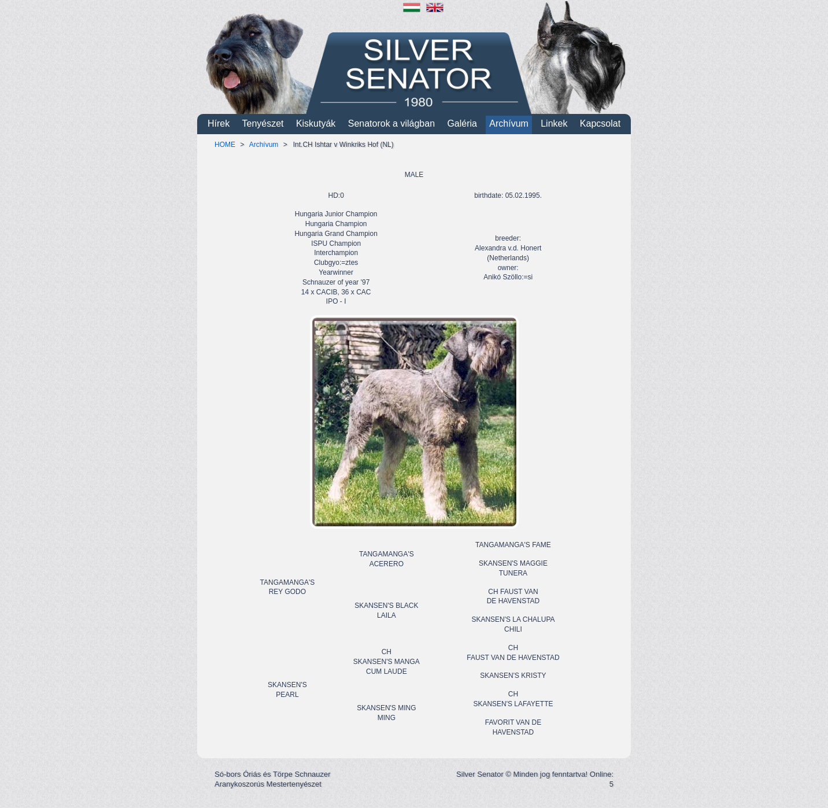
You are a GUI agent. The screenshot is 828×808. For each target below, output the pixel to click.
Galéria (462, 123)
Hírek (219, 123)
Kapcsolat (600, 123)
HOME (225, 145)
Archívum (508, 123)
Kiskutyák (315, 123)
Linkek (554, 123)
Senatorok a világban (391, 123)
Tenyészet (263, 123)
